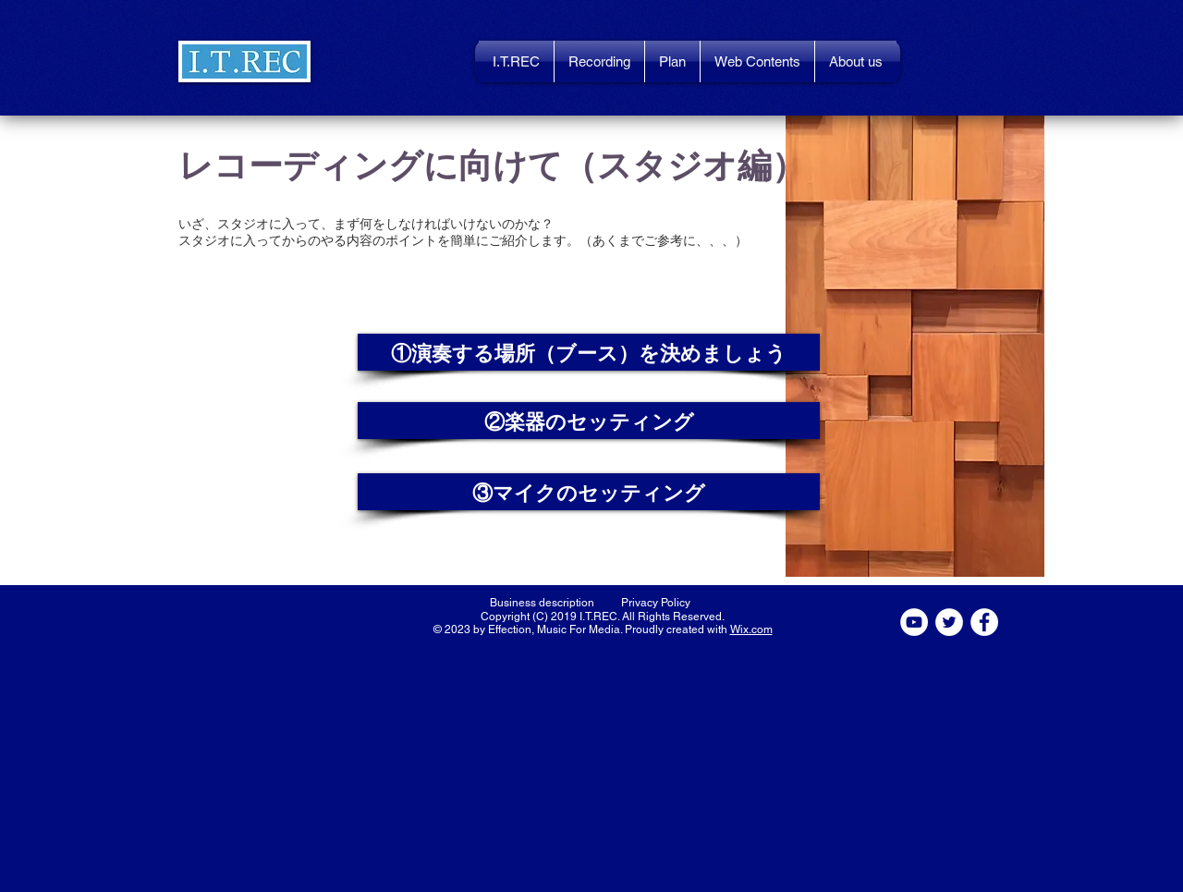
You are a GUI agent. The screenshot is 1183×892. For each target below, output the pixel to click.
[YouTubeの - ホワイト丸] (914, 622)
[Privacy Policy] (655, 602)
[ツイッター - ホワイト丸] (949, 622)
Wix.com (751, 629)
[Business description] (542, 602)
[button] (244, 61)
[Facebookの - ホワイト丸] (984, 622)
